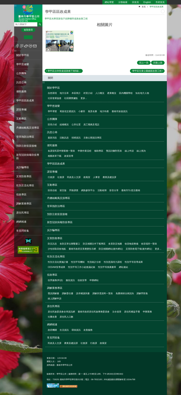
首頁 (144, 7)
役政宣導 (82, 280)
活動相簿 (102, 190)
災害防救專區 (54, 238)
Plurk (22, 46)
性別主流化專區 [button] (25, 185)
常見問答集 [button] (22, 230)
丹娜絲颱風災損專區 (27, 127)
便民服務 (52, 145)
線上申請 (129, 151)
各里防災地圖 (115, 244)
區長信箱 (52, 190)
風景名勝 (92, 111)
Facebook (17, 46)
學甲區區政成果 (25, 100)
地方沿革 (64, 93)
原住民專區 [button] (22, 212)
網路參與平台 (88, 190)
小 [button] (19, 37)
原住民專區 (53, 306)
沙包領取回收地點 (57, 249)
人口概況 (99, 93)
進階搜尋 (28, 30)
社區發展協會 (54, 98)
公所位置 (76, 124)
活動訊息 (64, 137)
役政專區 (52, 274)
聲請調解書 (53, 293)
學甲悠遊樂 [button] (22, 64)
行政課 (51, 177)
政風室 (86, 177)
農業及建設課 (109, 177)
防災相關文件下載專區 (94, 244)
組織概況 (64, 124)
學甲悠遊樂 (53, 105)
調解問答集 (142, 293)
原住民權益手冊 (132, 311)
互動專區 (52, 184)
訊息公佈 (52, 132)
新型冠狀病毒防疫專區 (27, 156)
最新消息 (52, 137)
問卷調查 (73, 190)
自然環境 (52, 93)
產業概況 (111, 93)
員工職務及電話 (91, 124)
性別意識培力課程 (113, 262)
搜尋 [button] (39, 24)
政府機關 (52, 330)
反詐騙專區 (22, 167)
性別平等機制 (78, 262)
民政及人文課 (74, 177)
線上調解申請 (54, 298)
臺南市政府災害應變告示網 (82, 249)
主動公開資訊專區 (92, 137)
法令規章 (116, 311)
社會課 (60, 177)
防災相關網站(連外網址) (111, 249)
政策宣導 (68, 156)
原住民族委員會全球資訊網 (61, 311)
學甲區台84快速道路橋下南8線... (64, 71)
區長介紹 (52, 124)
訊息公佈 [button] (21, 82)
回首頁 (135, 2)
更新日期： (52, 358)
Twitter (26, 46)
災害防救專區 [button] (24, 176)
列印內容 (163, 11)
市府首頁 (160, 2)
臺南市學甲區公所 (28, 13)
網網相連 (52, 324)
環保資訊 (76, 330)
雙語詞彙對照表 (114, 151)
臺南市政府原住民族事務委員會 (93, 311)
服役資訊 (70, 280)
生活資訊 (64, 330)
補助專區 (98, 151)
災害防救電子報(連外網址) (139, 249)
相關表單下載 (54, 156)
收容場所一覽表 (149, 244)
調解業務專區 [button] (24, 203)
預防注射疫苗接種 (26, 145)
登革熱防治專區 (25, 136)
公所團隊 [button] (21, 73)
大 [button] (37, 37)
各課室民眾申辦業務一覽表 (61, 151)
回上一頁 (143, 62)
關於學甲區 (53, 87)
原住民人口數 (66, 317)
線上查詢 (141, 151)
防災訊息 (52, 244)
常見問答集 (53, 337)
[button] (59, 41)
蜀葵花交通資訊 (68, 111)
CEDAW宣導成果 (56, 267)
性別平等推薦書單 (107, 267)
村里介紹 (87, 93)
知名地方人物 (142, 93)
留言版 (63, 190)
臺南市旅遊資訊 (120, 111)
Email (35, 46)
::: (15, 5)
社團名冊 (52, 317)
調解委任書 (67, 293)
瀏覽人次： (52, 361)
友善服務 (87, 330)
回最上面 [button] (157, 62)
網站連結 (123, 267)
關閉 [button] (50, 77)
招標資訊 (76, 137)
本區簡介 (76, 93)
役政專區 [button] (21, 194)
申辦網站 (94, 280)
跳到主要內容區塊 (1, 1)
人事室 (96, 177)
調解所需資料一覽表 (102, 293)
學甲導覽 (52, 111)
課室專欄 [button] (21, 109)
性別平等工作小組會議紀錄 (81, 267)
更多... (84, 98)
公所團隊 (52, 119)
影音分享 (113, 190)
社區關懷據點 (71, 98)
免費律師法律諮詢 (125, 293)
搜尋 (16, 23)
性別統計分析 (94, 262)
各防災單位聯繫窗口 (70, 244)
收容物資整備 (131, 244)
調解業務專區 (54, 288)
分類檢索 (122, 2)
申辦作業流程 (84, 151)
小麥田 (81, 111)
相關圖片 (105, 25)
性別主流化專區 (56, 256)
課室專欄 (52, 171)
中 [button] (28, 37)
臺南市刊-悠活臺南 (130, 190)
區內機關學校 (126, 93)
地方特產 (104, 111)
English (147, 2)
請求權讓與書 (83, 293)
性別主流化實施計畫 (58, 262)
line (30, 46)
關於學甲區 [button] (22, 55)
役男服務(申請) (55, 280)
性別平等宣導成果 (134, 262)
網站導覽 (109, 2)
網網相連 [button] (21, 221)
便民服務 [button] (21, 91)
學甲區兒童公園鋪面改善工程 (147, 71)
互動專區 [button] (21, 118)
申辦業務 (147, 311)
